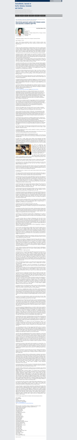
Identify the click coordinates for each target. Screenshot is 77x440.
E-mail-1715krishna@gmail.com (21, 402)
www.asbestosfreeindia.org (29, 403)
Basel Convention (20, 19)
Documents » (43, 15)
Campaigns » (31, 15)
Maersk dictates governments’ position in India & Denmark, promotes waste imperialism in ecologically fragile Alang (30, 22)
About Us (17, 15)
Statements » (37, 15)
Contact (22, 15)
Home (16, 0)
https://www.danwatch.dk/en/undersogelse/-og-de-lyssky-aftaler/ (27, 89)
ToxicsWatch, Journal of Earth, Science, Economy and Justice (23, 6)
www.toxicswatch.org (20, 403)
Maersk (32, 19)
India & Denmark (29, 19)
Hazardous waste (24, 19)
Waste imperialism (35, 19)
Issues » (26, 15)
